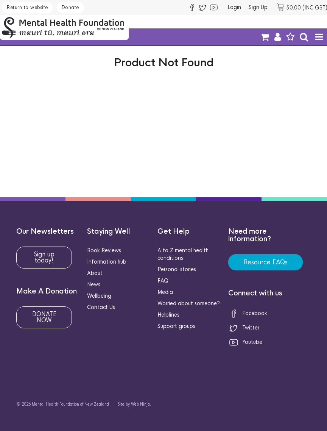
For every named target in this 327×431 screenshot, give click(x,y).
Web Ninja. (141, 404)
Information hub (106, 261)
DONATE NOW (44, 317)
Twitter (243, 327)
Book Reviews (104, 250)
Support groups (176, 326)
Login (234, 7)
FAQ (162, 280)
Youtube (245, 342)
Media (165, 292)
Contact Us (101, 307)
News (93, 284)
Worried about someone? (188, 303)
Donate (70, 7)
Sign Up (258, 7)
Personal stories (176, 269)
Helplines (168, 314)
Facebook (247, 313)
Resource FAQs (266, 262)
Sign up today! (44, 257)
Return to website (27, 7)
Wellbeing (99, 295)
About (95, 273)
